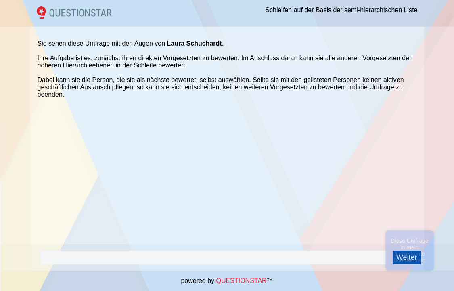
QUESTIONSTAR (241, 280)
